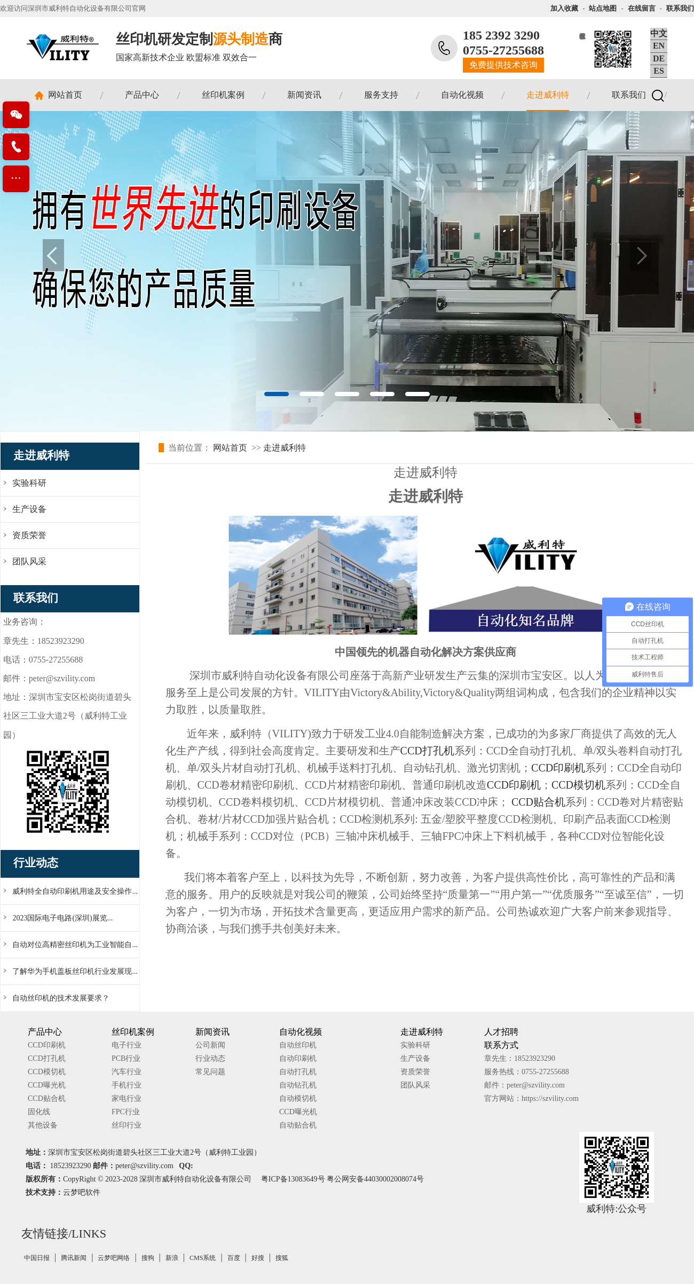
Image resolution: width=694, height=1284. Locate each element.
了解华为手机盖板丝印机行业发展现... (75, 971)
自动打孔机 (298, 1072)
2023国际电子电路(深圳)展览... (62, 918)
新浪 (171, 1258)
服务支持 (381, 94)
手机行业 (126, 1085)
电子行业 (126, 1045)
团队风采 (415, 1085)
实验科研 (415, 1045)
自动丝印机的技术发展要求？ (60, 998)
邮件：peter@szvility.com (524, 1085)
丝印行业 (126, 1125)
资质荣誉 (415, 1072)
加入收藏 (564, 8)
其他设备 (43, 1125)
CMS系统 (203, 1258)
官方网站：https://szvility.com (531, 1098)
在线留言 (642, 8)
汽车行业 (126, 1072)
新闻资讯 (304, 94)
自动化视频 (462, 94)
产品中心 (142, 94)
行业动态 (210, 1058)
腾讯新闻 (73, 1258)
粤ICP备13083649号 (293, 1179)
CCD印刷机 (558, 768)
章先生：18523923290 (519, 1058)
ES (658, 70)
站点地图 (603, 8)
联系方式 (501, 1045)
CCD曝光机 (47, 1085)
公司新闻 (210, 1045)
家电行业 (126, 1098)
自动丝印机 (298, 1045)
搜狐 (281, 1258)
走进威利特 (547, 94)
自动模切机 (298, 1098)
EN (659, 45)
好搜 (257, 1258)
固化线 (39, 1112)
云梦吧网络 (114, 1258)
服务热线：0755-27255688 (526, 1072)
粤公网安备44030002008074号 (375, 1179)
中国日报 (37, 1258)
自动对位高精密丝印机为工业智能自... (75, 945)
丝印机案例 (223, 94)
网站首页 (65, 94)
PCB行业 (126, 1058)
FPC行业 (126, 1112)
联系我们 (680, 8)
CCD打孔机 (427, 751)
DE (659, 58)
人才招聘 (501, 1031)
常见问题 (210, 1072)
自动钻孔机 (298, 1085)
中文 (658, 33)
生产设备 (415, 1058)
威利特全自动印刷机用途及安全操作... (75, 891)
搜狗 (147, 1258)
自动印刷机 (298, 1058)
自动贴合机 (298, 1125)
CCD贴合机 (538, 802)
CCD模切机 (578, 785)
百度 (233, 1258)
